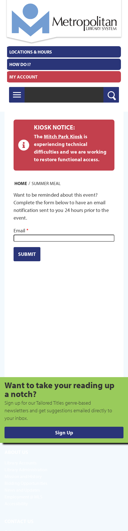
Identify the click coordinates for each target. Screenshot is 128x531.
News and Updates (22, 490)
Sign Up (64, 432)
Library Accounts (21, 463)
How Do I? (20, 64)
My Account (23, 77)
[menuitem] (64, 52)
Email (19, 230)
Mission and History (23, 476)
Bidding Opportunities (26, 483)
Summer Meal (46, 183)
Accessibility (16, 503)
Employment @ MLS (24, 497)
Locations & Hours (30, 52)
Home (20, 183)
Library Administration (26, 469)
